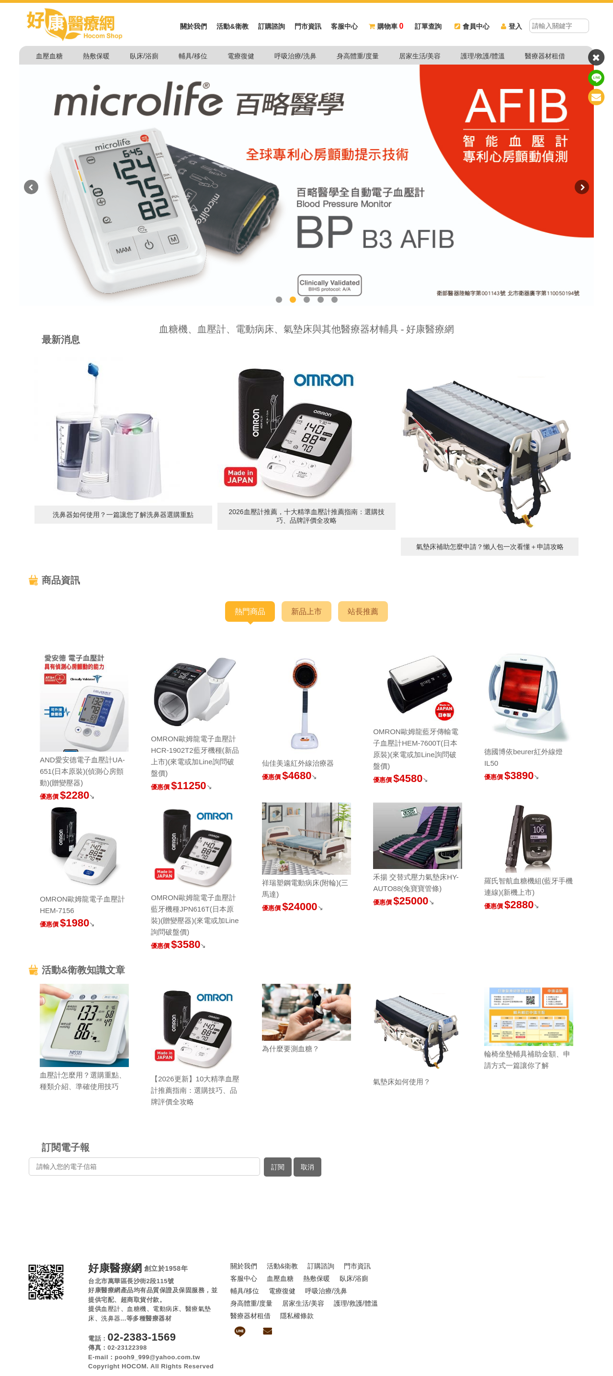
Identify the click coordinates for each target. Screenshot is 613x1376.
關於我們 (193, 26)
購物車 (386, 26)
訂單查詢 (428, 26)
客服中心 (344, 26)
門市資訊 (308, 26)
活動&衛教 (232, 26)
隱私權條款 (297, 1316)
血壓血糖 (49, 56)
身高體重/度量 (358, 56)
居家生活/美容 (420, 56)
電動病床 (166, 1308)
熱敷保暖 (96, 56)
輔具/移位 (193, 56)
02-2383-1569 (142, 1337)
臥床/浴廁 (144, 56)
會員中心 (471, 26)
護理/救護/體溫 (483, 56)
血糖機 (137, 1308)
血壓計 (111, 1308)
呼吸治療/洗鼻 (295, 56)
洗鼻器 (111, 1318)
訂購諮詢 (271, 26)
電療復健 (240, 56)
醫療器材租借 (545, 56)
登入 (511, 26)
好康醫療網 (115, 1268)
